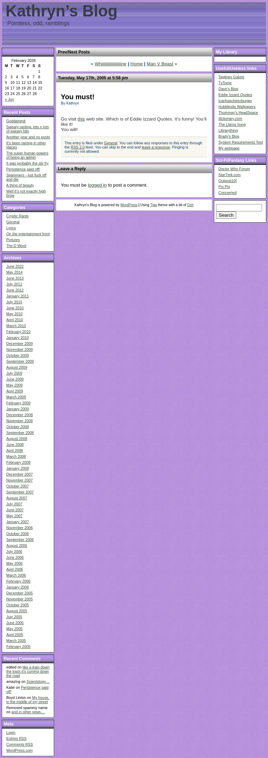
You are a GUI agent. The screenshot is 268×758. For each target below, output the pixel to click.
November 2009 (19, 349)
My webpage (228, 148)
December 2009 (19, 343)
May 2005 (14, 629)
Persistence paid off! (23, 169)
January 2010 (17, 337)
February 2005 (18, 646)
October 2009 (17, 355)
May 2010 (14, 314)
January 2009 (17, 409)
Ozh (190, 205)
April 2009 (14, 391)
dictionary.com (230, 118)
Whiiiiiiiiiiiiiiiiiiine (110, 63)
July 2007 (14, 504)
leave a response (156, 147)
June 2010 (15, 308)
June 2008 (15, 444)
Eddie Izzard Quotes (235, 95)
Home (137, 63)
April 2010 (14, 320)
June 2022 (15, 266)
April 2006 (14, 569)
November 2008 (19, 421)
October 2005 (17, 605)
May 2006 (14, 563)
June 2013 (15, 278)
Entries (16, 738)
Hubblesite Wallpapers (236, 106)
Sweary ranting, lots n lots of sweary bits (27, 129)
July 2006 (14, 551)
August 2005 (16, 611)
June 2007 (15, 510)
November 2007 (19, 480)
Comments (19, 744)
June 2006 (15, 557)
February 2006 (18, 581)
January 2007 (17, 522)
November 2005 (19, 599)
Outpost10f (227, 181)
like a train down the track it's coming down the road (28, 671)
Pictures (13, 240)
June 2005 (15, 623)
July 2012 (14, 284)
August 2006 (16, 545)
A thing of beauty (20, 185)
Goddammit (15, 121)
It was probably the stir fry (27, 163)
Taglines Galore (231, 77)
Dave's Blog (228, 89)
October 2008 (17, 427)
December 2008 (19, 415)
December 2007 (19, 474)
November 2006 (19, 528)
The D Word (16, 246)
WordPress (128, 205)
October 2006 (17, 534)
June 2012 (15, 290)
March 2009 (16, 397)
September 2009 (20, 361)
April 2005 (14, 635)
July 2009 (14, 373)
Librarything (228, 130)
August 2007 (16, 498)
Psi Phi (224, 187)
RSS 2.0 (78, 147)
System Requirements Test (240, 142)
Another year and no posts (28, 137)
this (81, 119)
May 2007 (14, 516)
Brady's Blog (228, 136)
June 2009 (15, 379)
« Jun (9, 99)
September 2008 (20, 433)
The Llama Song (232, 124)
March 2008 (16, 456)
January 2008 (17, 468)
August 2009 (16, 367)
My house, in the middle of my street (27, 699)
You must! (77, 97)
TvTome (225, 83)
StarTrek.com (229, 175)
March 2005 (16, 640)
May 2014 (14, 272)
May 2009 (14, 385)
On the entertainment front (28, 234)
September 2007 (20, 492)
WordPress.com (19, 750)
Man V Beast (160, 63)
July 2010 (14, 302)
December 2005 (19, 593)
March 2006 (16, 575)
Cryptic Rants (17, 216)
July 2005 (14, 617)
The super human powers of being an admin (27, 155)
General (13, 222)
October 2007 (17, 486)
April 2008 (14, 450)
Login (10, 732)
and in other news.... (28, 712)
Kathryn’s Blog (62, 11)
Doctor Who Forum (234, 169)
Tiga (153, 205)
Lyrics (11, 228)
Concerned (227, 192)
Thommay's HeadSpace (238, 112)
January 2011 (17, 296)
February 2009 (18, 403)
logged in (97, 185)
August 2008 (16, 438)
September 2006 (20, 539)
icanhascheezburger (235, 101)
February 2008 (18, 462)
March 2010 (16, 326)
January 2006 (17, 587)
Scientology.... (38, 681)
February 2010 (18, 332)
